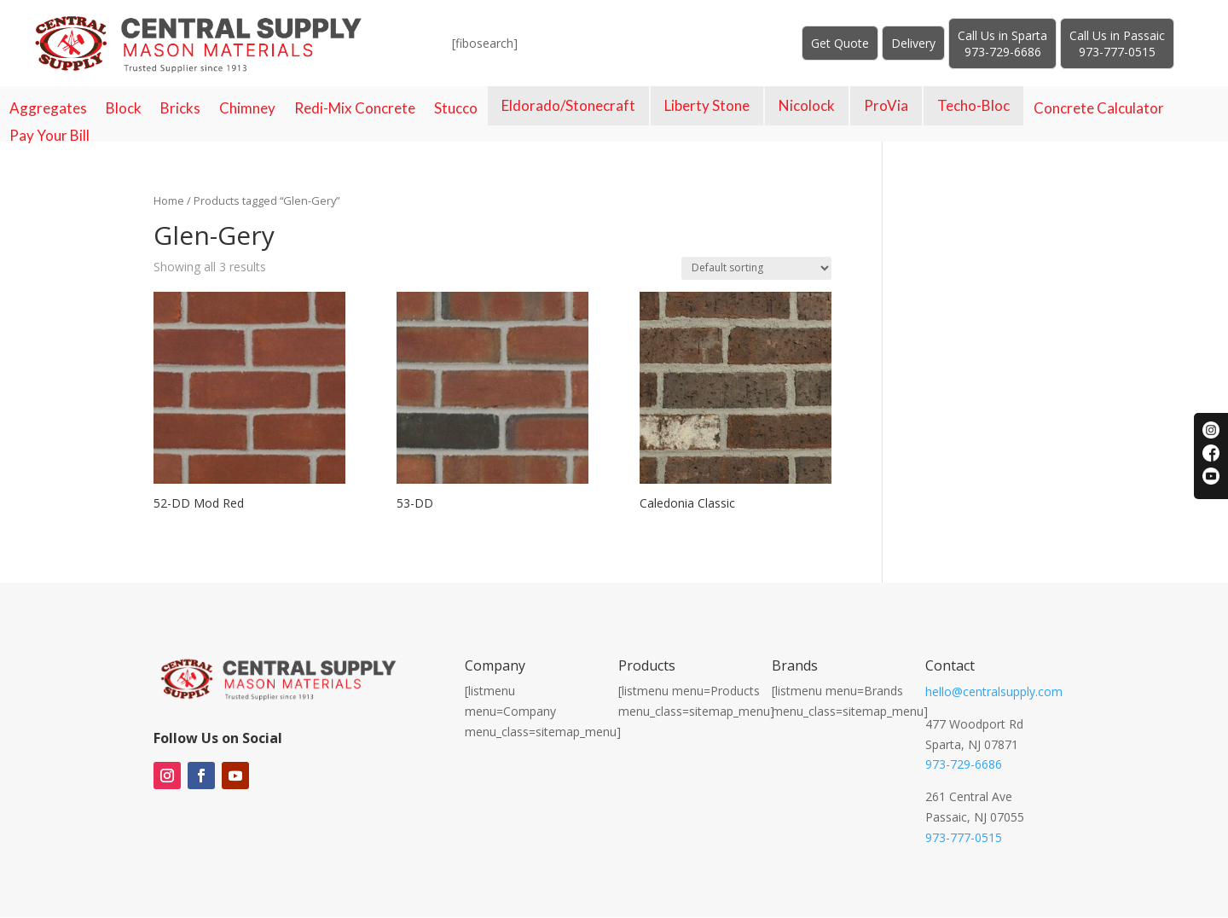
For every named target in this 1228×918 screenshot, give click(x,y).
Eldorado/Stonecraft (568, 106)
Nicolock (807, 106)
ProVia (886, 106)
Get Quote (840, 43)
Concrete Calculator (1099, 108)
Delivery (913, 43)
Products (646, 665)
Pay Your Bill (49, 136)
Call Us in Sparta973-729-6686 (1002, 43)
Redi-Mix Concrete (354, 108)
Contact (950, 665)
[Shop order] (756, 268)
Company (495, 665)
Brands (795, 665)
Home (169, 200)
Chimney (247, 108)
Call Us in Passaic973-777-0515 (1117, 43)
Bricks (180, 108)
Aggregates (48, 108)
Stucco (456, 108)
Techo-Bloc (973, 106)
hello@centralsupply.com (994, 691)
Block (124, 108)
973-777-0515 (963, 837)
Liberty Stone (707, 106)
